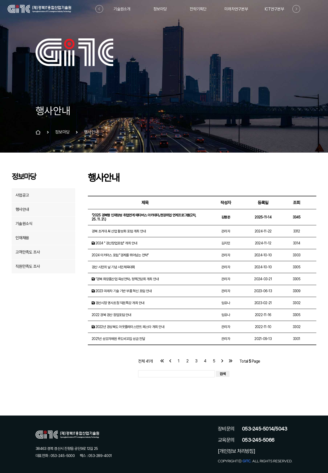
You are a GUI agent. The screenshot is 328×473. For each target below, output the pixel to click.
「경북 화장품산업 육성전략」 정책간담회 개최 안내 (125, 279)
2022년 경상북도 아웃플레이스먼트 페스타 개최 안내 (128, 327)
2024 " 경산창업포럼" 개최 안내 (114, 243)
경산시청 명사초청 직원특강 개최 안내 (118, 303)
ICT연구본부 (274, 9)
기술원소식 (23, 223)
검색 (223, 374)
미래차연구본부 (236, 9)
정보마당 (160, 9)
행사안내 (22, 209)
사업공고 (22, 195)
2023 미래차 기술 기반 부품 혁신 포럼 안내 (122, 291)
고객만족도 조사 (27, 252)
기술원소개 (121, 9)
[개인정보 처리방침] (236, 451)
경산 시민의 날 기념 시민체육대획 (113, 267)
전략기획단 (198, 9)
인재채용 (22, 237)
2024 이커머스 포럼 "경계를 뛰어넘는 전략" (120, 255)
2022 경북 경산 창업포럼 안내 (111, 315)
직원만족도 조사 (27, 266)
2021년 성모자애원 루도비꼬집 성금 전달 (118, 339)
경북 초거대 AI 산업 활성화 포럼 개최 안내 (119, 231)
